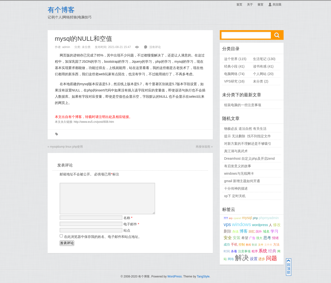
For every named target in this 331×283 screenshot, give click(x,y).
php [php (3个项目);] (255, 218)
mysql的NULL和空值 (83, 38)
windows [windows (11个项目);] (241, 224)
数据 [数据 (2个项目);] (254, 244)
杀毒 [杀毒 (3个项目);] (234, 251)
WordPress (175, 276)
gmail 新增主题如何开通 (242, 181)
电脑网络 (231, 74)
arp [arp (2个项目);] (231, 218)
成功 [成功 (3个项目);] (227, 244)
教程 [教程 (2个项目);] (248, 244)
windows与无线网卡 (239, 173)
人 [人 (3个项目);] (270, 225)
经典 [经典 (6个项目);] (272, 251)
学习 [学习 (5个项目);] (274, 231)
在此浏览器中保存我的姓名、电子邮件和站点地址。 (103, 242)
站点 (126, 236)
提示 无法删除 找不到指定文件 (247, 136)
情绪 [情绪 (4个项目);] (275, 238)
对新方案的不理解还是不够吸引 (247, 143)
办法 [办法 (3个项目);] (235, 231)
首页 (239, 4)
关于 (250, 4)
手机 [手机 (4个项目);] (234, 244)
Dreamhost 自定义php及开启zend (249, 158)
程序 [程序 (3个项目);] (255, 251)
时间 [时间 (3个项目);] (227, 251)
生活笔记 (259, 59)
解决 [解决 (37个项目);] (242, 258)
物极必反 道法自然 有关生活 (245, 129)
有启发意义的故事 (237, 166)
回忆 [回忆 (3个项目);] (252, 231)
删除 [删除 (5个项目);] (227, 231)
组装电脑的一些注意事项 (242, 105)
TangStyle (203, 276)
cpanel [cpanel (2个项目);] (237, 218)
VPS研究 (231, 81)
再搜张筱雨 (203, 146)
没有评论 (155, 47)
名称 (127, 224)
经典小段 (231, 66)
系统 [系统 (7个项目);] (263, 250)
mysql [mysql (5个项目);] (247, 218)
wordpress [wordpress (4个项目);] (260, 225)
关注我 (274, 4)
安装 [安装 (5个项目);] (236, 238)
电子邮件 (131, 230)
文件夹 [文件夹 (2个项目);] (268, 244)
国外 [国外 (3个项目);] (259, 231)
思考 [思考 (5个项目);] (267, 238)
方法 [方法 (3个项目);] (276, 244)
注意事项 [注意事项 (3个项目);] (244, 251)
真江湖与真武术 (236, 151)
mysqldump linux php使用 (66, 146)
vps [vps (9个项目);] (227, 224)
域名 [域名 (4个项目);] (266, 231)
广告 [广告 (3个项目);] (252, 238)
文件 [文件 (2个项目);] (260, 244)
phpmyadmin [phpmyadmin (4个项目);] (269, 218)
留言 (260, 4)
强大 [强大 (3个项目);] (259, 238)
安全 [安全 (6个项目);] (228, 237)
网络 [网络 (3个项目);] (231, 259)
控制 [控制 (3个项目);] (242, 244)
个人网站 (259, 74)
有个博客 (61, 10)
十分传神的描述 (236, 188)
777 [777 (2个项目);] (226, 218)
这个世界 (231, 59)
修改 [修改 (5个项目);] (277, 225)
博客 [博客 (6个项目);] (244, 231)
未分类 (86, 47)
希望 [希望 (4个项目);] (244, 238)
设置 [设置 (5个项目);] (254, 259)
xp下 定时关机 (235, 196)
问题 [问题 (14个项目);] (271, 258)
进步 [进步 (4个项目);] (261, 259)
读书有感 (259, 66)
